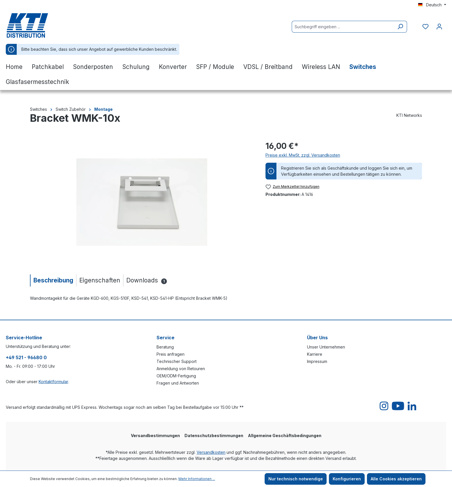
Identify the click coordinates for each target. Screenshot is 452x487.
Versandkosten (211, 452)
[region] (142, 202)
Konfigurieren (347, 478)
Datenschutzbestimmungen (213, 435)
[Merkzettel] (425, 26)
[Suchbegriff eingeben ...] (343, 27)
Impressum (317, 361)
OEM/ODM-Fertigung (176, 375)
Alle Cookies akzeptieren (396, 478)
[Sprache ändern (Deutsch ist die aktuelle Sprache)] (432, 5)
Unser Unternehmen (326, 346)
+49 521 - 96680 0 (26, 357)
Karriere (314, 354)
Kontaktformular (53, 381)
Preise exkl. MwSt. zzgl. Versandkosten (302, 155)
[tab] (53, 280)
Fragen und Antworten (178, 383)
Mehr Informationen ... (196, 479)
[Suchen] (400, 27)
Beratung (165, 346)
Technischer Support (177, 361)
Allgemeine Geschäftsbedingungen (284, 435)
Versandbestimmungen (155, 435)
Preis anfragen (170, 354)
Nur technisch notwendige (295, 478)
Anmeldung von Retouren (181, 368)
